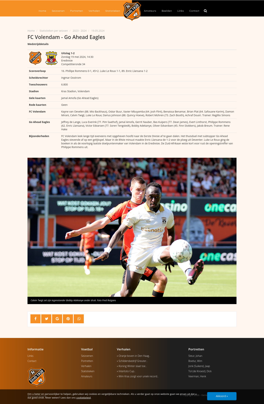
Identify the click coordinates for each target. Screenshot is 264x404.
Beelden (167, 10)
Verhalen (94, 10)
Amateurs (150, 10)
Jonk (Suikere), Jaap (199, 366)
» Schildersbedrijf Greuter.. (132, 361)
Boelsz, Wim (195, 361)
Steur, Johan (195, 356)
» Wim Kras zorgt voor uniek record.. (137, 376)
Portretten (76, 10)
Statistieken (112, 10)
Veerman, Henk (197, 376)
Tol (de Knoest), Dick (200, 371)
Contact (194, 10)
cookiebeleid (83, 397)
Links (180, 10)
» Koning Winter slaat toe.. (132, 366)
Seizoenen (58, 10)
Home (42, 10)
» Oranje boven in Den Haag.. (133, 356)
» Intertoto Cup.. (126, 371)
